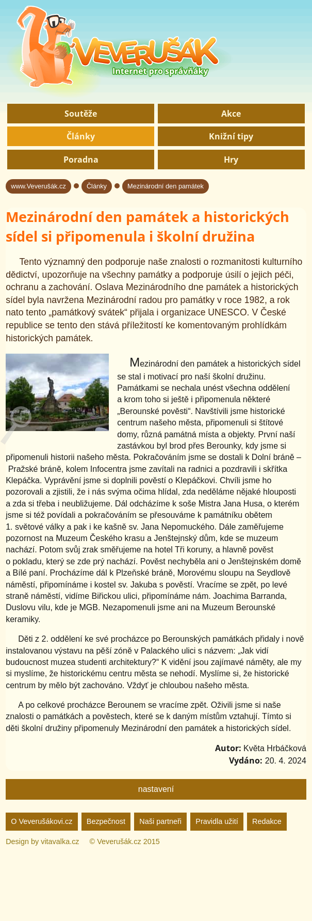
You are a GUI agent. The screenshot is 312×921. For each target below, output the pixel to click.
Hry (231, 159)
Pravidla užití (216, 821)
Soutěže (80, 113)
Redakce (267, 821)
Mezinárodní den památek (165, 186)
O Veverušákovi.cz (41, 821)
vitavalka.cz (60, 841)
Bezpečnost (106, 821)
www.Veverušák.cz (38, 186)
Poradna (80, 159)
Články (81, 136)
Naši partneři (160, 821)
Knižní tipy (231, 136)
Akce (231, 113)
